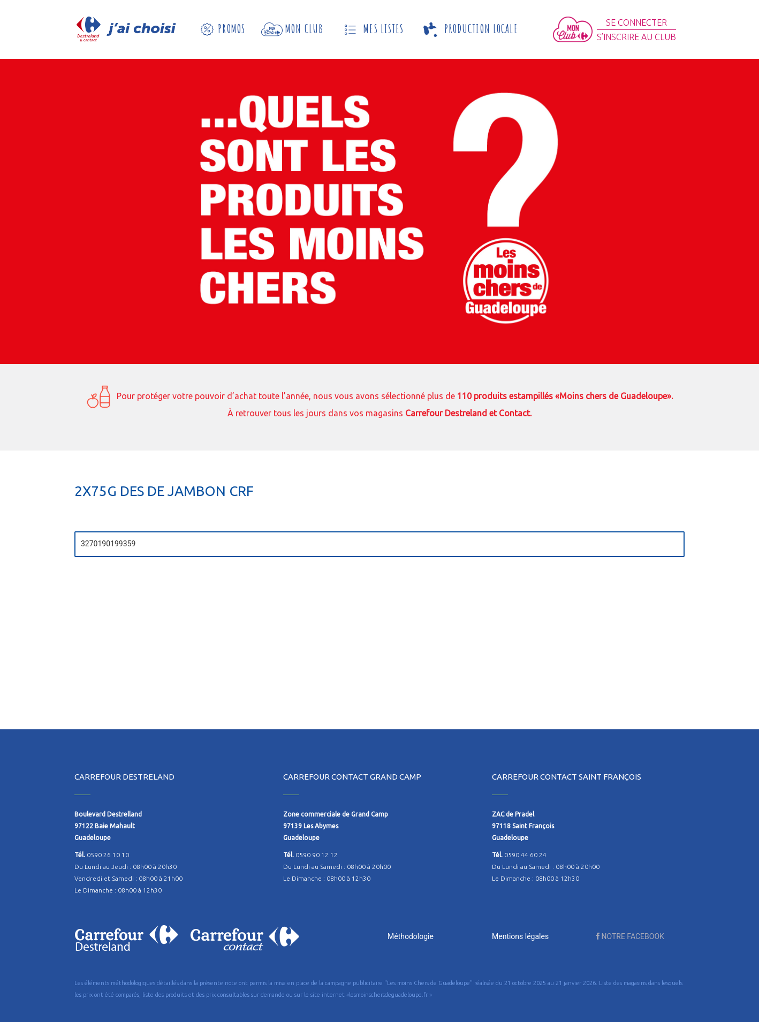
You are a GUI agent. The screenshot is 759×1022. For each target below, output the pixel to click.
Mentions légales (520, 936)
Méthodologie (411, 936)
